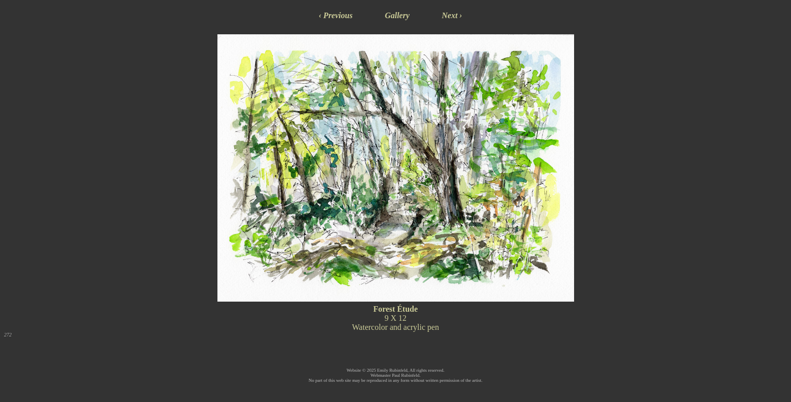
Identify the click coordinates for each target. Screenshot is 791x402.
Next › (452, 15)
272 (8, 334)
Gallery (397, 15)
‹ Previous (336, 15)
